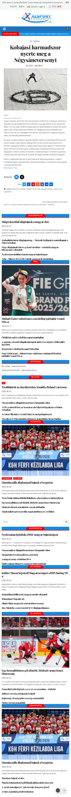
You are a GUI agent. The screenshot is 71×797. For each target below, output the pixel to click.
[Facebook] (16, 177)
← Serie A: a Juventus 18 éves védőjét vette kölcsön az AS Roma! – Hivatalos (28, 205)
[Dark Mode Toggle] (61, 790)
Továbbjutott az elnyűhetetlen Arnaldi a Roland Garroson (34, 387)
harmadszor (15, 189)
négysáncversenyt (47, 189)
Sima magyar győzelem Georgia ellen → (55, 202)
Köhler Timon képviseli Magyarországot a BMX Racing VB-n (35, 574)
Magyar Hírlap (12, 168)
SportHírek (7, 192)
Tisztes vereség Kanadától (13, 702)
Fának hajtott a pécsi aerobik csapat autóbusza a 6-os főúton (28, 511)
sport (60, 189)
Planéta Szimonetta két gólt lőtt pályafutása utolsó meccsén (27, 782)
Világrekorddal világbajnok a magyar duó (25, 222)
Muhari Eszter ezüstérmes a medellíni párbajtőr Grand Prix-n (33, 320)
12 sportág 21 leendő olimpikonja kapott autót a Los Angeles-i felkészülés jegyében (33, 343)
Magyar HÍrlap (31, 189)
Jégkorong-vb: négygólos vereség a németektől (23, 698)
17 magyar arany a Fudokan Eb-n (16, 559)
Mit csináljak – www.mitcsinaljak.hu (14, 366)
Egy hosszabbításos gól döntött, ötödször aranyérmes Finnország (31, 502)
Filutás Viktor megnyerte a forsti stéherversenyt (23, 603)
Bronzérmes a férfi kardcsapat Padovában (20, 349)
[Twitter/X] (22, 177)
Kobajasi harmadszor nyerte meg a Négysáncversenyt (35, 53)
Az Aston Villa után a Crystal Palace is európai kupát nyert (27, 414)
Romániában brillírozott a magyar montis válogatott (24, 594)
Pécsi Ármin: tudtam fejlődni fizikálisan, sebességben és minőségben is (32, 498)
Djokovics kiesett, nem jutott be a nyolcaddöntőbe (23, 507)
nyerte (56, 189)
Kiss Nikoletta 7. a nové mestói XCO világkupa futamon (25, 608)
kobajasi (23, 189)
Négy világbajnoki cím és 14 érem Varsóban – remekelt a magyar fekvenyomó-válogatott (30, 248)
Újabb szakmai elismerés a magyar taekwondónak (24, 563)
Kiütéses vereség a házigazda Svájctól (18, 693)
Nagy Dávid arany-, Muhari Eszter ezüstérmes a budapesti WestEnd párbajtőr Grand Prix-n (31, 354)
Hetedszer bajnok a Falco (13, 778)
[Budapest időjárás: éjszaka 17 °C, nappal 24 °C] (55, 6)
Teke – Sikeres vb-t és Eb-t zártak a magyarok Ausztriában (27, 258)
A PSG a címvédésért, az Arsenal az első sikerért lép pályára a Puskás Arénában (32, 408)
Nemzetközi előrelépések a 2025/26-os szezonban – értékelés (29, 689)
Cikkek (36, 41)
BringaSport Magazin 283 (13, 599)
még (38, 189)
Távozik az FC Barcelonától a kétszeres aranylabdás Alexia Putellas (31, 418)
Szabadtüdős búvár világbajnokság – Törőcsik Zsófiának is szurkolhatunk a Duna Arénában (35, 241)
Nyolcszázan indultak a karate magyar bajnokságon (25, 254)
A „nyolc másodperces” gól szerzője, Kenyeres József (25, 787)
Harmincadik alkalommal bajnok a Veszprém (27, 482)
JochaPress (6, 478)
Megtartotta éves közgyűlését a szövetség (20, 554)
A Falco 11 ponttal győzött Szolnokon (17, 791)
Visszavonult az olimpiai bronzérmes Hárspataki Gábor (26, 402)
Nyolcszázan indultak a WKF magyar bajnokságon (30, 534)
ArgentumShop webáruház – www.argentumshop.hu (19, 370)
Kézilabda (18, 478)
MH (3, 383)
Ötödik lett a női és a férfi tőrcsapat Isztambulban (23, 337)
